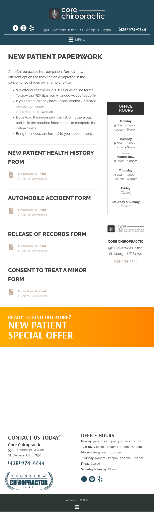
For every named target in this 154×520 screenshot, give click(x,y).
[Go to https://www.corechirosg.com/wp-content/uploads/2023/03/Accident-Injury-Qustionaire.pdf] (52, 213)
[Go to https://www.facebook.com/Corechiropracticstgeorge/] (15, 28)
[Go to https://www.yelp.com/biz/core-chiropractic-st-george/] (31, 28)
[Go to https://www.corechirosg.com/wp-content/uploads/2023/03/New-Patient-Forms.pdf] (52, 176)
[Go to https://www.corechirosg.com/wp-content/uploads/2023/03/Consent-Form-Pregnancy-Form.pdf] (52, 249)
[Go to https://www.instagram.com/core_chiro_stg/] (23, 28)
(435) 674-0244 (132, 29)
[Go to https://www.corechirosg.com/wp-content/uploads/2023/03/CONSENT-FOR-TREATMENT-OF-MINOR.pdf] (52, 294)
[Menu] (77, 507)
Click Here (24, 112)
